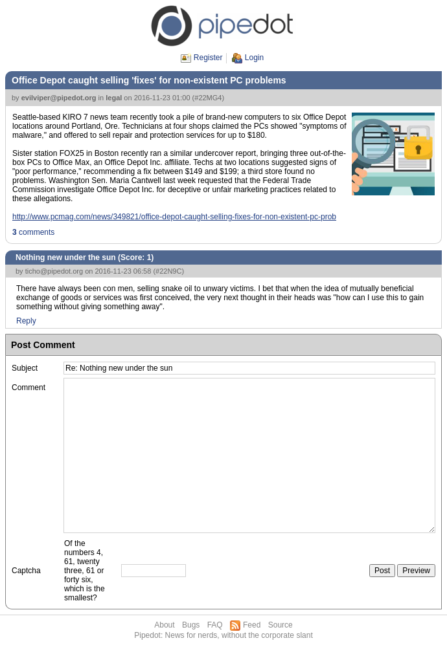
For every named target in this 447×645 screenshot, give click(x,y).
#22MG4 (208, 98)
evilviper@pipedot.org (59, 98)
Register (208, 57)
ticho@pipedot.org (54, 271)
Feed (251, 624)
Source (280, 624)
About (164, 624)
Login (254, 57)
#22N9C (168, 271)
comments (33, 232)
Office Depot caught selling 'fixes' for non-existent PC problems (149, 80)
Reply (26, 320)
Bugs (191, 624)
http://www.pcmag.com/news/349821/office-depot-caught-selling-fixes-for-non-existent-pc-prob (174, 216)
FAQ (215, 624)
